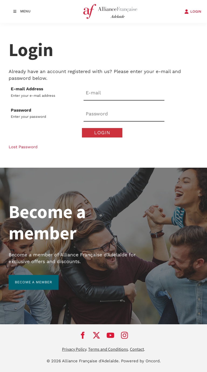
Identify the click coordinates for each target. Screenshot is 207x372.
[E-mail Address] (124, 93)
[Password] (124, 114)
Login (102, 132)
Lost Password (23, 146)
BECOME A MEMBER (27, 278)
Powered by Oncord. (141, 361)
